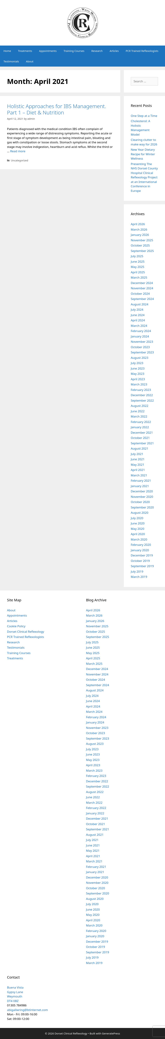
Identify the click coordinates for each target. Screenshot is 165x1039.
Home (7, 51)
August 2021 (139, 448)
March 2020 (139, 539)
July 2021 (137, 454)
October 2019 (140, 561)
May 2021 (137, 465)
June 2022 (138, 411)
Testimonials (11, 61)
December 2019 (142, 555)
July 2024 (137, 309)
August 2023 (139, 358)
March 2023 (139, 384)
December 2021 (142, 432)
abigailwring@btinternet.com (27, 1010)
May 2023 (137, 374)
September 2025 (142, 251)
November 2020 (142, 497)
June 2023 (138, 368)
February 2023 (141, 390)
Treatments (25, 51)
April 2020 (138, 534)
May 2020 (137, 529)
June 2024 (138, 315)
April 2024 (138, 320)
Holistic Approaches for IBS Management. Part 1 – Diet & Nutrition (56, 109)
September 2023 (142, 352)
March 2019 (139, 577)
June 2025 (138, 261)
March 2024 (139, 326)
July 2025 (137, 256)
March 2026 (139, 229)
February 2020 (141, 545)
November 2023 (142, 342)
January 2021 (140, 486)
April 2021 (138, 470)
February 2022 (141, 422)
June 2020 (138, 523)
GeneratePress (111, 1033)
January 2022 (140, 427)
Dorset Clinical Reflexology (25, 632)
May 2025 (137, 267)
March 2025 (139, 277)
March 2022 (139, 416)
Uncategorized (19, 160)
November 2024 (142, 288)
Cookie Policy (16, 626)
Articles (114, 51)
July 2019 (137, 571)
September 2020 (142, 507)
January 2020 (140, 550)
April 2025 (138, 272)
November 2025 (142, 240)
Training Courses (74, 51)
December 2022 (142, 395)
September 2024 (142, 299)
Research (97, 51)
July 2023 (137, 363)
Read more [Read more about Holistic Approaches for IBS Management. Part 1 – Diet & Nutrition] (17, 151)
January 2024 (140, 336)
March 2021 (139, 475)
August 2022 (139, 406)
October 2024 (140, 294)
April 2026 (138, 224)
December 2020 (142, 491)
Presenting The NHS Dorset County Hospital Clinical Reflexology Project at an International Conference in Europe (144, 177)
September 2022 (142, 400)
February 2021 (141, 481)
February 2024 (141, 331)
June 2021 (138, 459)
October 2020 (140, 502)
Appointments (48, 51)
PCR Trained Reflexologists (142, 51)
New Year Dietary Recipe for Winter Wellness (143, 154)
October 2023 (140, 347)
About (29, 61)
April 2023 (138, 379)
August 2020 (139, 513)
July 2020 (137, 518)
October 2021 (140, 438)
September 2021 (142, 443)
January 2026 (140, 235)
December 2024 (142, 283)
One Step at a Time (144, 116)
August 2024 (139, 304)
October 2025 (140, 245)
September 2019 (142, 566)
